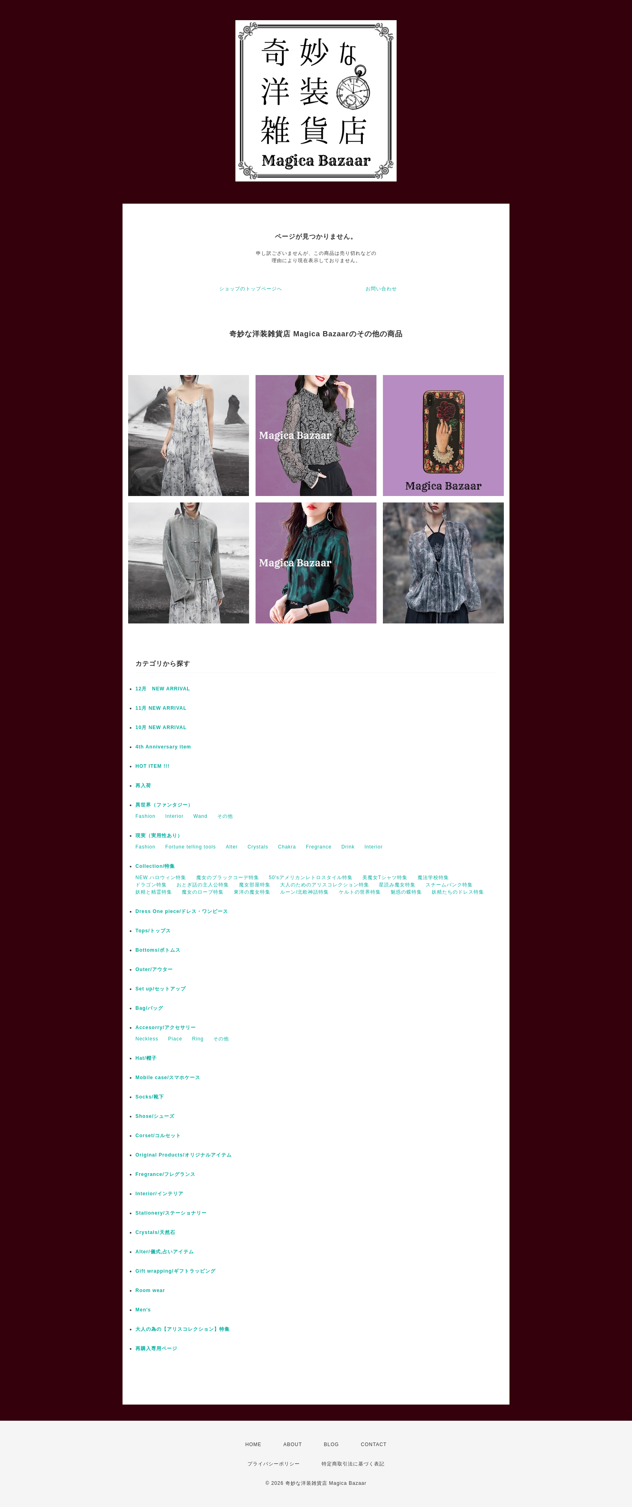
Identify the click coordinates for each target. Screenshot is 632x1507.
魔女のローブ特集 (203, 892)
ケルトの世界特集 (360, 892)
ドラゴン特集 (151, 885)
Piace (175, 1039)
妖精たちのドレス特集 (458, 892)
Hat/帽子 (146, 1058)
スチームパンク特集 (449, 885)
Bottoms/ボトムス (158, 950)
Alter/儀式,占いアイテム (164, 1252)
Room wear (150, 1290)
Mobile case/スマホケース (167, 1077)
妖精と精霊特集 (153, 892)
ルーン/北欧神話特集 (304, 892)
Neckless (146, 1039)
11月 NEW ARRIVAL (161, 708)
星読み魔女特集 (397, 885)
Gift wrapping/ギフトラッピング (175, 1271)
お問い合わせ (381, 289)
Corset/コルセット (158, 1135)
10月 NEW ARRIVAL (161, 727)
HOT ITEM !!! (152, 766)
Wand (200, 816)
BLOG (331, 1444)
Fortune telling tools (190, 847)
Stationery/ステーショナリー (171, 1213)
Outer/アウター (154, 969)
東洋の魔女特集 (252, 892)
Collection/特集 (155, 866)
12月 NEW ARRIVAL (162, 689)
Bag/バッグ (149, 1008)
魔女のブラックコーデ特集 (227, 877)
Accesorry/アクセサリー (165, 1027)
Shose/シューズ (155, 1116)
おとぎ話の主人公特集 (203, 885)
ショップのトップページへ (250, 289)
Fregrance (319, 847)
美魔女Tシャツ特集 (384, 877)
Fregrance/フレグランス (165, 1174)
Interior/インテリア (159, 1193)
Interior (174, 816)
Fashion (145, 816)
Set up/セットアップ (160, 989)
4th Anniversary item (163, 747)
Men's (143, 1310)
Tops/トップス (153, 931)
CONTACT (374, 1444)
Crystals (257, 847)
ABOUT (292, 1444)
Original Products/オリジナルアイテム (183, 1155)
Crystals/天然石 (155, 1232)
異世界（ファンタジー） (164, 805)
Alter (232, 847)
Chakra (287, 847)
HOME (253, 1444)
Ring (198, 1039)
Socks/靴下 (149, 1097)
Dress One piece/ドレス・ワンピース (181, 911)
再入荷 (143, 785)
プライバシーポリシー (273, 1464)
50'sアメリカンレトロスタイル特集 (311, 877)
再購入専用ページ (156, 1348)
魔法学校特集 (433, 877)
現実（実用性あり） (159, 835)
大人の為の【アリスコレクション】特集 (182, 1329)
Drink (348, 847)
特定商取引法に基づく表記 (353, 1464)
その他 (225, 816)
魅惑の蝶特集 (406, 892)
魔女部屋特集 (254, 885)
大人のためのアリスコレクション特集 (324, 885)
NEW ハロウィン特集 (160, 877)
